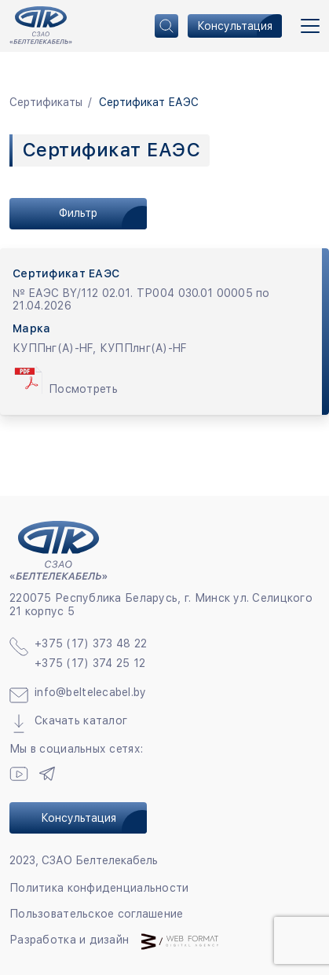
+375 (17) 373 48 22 (91, 643)
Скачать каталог (81, 720)
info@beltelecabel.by (91, 692)
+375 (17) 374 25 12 (90, 663)
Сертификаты (45, 102)
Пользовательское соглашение (96, 913)
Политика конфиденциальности (99, 888)
